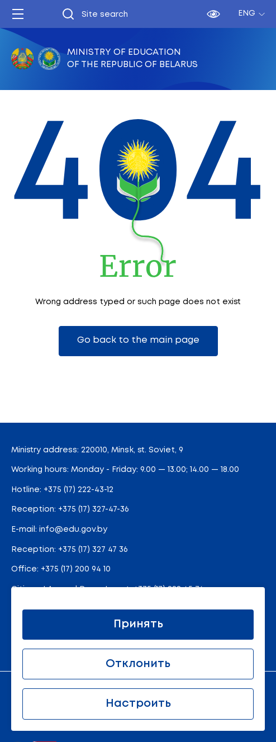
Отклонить (138, 664)
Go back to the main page (138, 340)
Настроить (138, 703)
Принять (138, 624)
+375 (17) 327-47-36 (93, 509)
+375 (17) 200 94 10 (76, 569)
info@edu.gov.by (73, 529)
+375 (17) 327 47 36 (93, 549)
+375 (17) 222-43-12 (78, 489)
